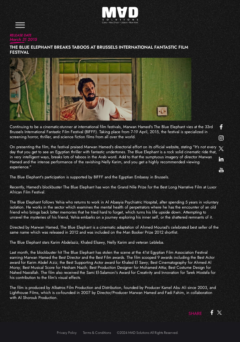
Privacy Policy (67, 332)
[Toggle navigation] (20, 25)
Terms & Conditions (97, 332)
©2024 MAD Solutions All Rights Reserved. (147, 332)
